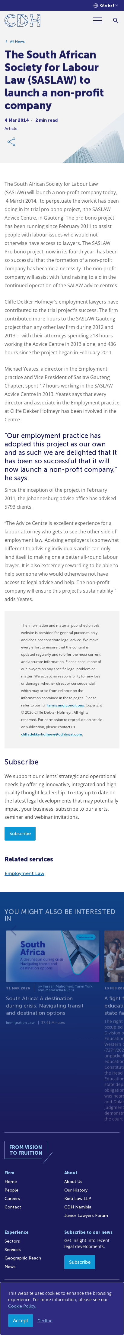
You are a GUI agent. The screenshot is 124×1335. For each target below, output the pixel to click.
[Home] (22, 21)
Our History (75, 1190)
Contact (13, 1207)
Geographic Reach (23, 1258)
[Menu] (100, 20)
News (10, 1266)
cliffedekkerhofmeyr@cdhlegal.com (51, 734)
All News (17, 44)
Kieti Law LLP (77, 1198)
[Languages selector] (106, 5)
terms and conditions (65, 705)
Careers (12, 1198)
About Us (73, 1181)
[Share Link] (12, 144)
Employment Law (24, 873)
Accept (20, 1320)
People (11, 1190)
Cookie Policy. (22, 1306)
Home (11, 1181)
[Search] (115, 20)
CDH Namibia (77, 1207)
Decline (44, 1321)
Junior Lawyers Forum (86, 1215)
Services (13, 1249)
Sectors (12, 1241)
